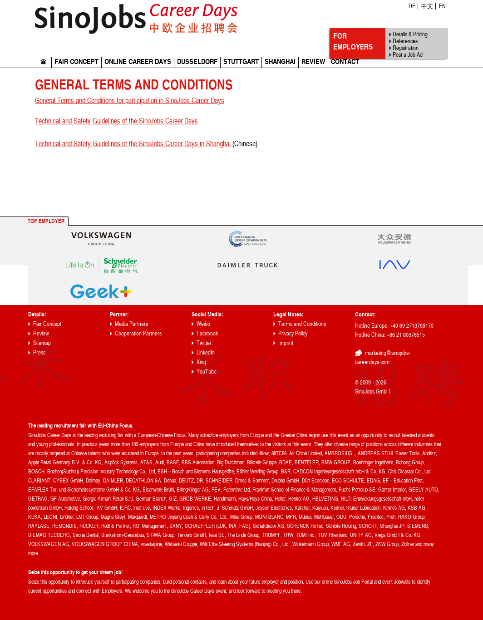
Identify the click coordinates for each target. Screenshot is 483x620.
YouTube (207, 371)
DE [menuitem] (412, 6)
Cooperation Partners (138, 333)
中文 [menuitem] (427, 6)
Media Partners (131, 324)
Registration (406, 47)
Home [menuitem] (43, 62)
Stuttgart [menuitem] (241, 61)
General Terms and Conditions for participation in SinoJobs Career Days (129, 100)
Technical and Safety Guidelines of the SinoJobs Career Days (116, 121)
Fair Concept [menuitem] (76, 61)
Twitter (204, 343)
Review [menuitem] (313, 61)
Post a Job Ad (408, 54)
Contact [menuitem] (345, 61)
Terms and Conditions (302, 324)
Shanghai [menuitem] (280, 61)
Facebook (207, 333)
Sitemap (42, 343)
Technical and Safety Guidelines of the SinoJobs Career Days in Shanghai (133, 143)
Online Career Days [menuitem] (137, 61)
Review (41, 333)
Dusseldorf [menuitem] (197, 61)
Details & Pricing (410, 34)
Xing (201, 362)
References (405, 41)
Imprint (285, 343)
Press (39, 352)
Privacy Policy (292, 333)
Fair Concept (47, 324)
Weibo (203, 324)
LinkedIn (206, 352)
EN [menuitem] (442, 6)
